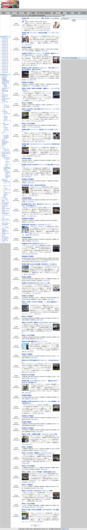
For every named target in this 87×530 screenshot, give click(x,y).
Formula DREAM (5, 210)
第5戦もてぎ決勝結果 (27, 447)
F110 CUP (6, 170)
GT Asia (3, 234)
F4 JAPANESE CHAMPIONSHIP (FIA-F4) (7, 168)
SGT (54, 13)
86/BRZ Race (5, 140)
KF (4, 108)
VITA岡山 (6, 119)
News (4, 13)
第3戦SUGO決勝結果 (27, 354)
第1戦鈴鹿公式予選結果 (28, 218)
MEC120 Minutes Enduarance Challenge (5, 143)
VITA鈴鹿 (6, 117)
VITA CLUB (4, 111)
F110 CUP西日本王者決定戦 (7, 176)
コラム (3, 146)
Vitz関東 (5, 86)
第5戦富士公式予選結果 (28, 296)
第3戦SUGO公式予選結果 (28, 374)
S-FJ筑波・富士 (7, 192)
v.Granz (3, 148)
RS (2, 92)
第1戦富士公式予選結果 (28, 428)
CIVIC (3, 93)
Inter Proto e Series (6, 152)
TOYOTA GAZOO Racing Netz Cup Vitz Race (5, 83)
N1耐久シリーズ (5, 228)
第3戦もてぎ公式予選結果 (28, 123)
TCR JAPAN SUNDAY (6, 138)
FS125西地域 (6, 107)
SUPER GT (4, 197)
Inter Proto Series (5, 202)
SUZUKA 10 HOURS (4, 100)
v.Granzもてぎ (7, 150)
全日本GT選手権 (5, 219)
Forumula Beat (5, 101)
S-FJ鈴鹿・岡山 (7, 181)
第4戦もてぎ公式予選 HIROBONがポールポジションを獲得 (37, 490)
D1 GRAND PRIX (5, 233)
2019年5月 (4, 72)
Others (69, 13)
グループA (4, 225)
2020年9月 (4, 63)
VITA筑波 (6, 116)
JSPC (3, 217)
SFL (18, 13)
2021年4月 (4, 59)
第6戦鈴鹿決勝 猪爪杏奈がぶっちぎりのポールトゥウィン (37, 224)
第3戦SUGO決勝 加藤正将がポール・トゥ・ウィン (34, 341)
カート (3, 103)
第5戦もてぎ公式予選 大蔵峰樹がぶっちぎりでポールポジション (38, 453)
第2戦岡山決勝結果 (26, 158)
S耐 (62, 13)
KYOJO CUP (4, 76)
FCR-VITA (6, 112)
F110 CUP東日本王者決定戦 (7, 173)
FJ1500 (3, 123)
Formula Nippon (5, 203)
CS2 (3, 145)
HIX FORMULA (5, 94)
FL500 (3, 139)
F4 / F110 (40, 13)
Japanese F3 (4, 155)
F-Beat (33, 13)
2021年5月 (4, 57)
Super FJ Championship (5, 180)
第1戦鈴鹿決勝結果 (26, 198)
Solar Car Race (5, 240)
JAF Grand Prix (5, 236)
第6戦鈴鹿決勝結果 (26, 237)
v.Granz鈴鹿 (6, 149)
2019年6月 (4, 70)
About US (65, 529)
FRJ (25, 13)
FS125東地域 (6, 105)
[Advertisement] (27, 5)
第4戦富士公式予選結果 (28, 82)
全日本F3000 (4, 204)
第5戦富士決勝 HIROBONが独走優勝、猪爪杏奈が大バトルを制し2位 (39, 264)
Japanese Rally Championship (5, 91)
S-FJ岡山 (6, 188)
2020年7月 (4, 65)
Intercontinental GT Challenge (6, 89)
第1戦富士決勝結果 (26, 422)
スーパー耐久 (5, 198)
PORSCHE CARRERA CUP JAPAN (5, 231)
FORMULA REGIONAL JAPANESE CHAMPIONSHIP (5, 79)
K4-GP (3, 235)
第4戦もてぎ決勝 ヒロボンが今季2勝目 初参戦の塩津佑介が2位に (39, 472)
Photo (76, 13)
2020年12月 (4, 60)
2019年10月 (4, 66)
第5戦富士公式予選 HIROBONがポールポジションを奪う (36, 283)
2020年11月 (4, 62)
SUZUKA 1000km (5, 238)
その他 (3, 241)
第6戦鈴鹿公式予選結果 (28, 256)
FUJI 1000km (5, 239)
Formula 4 (4, 156)
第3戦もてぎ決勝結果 (27, 103)
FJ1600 (3, 211)
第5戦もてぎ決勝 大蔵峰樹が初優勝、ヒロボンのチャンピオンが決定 (39, 434)
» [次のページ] (39, 525)
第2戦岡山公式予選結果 (28, 179)
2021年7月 (4, 56)
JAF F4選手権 (6, 157)
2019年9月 (4, 67)
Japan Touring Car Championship (6, 224)
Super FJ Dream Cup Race (6, 195)
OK (4, 109)
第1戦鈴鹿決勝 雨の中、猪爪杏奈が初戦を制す (34, 185)
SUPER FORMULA (6, 98)
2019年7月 (4, 69)
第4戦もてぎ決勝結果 (27, 316)
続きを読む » (47, 30)
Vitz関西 (5, 85)
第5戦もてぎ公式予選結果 (28, 466)
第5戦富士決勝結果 (26, 277)
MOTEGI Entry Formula (5, 97)
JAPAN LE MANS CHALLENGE (5, 213)
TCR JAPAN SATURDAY (6, 136)
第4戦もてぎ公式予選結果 (28, 335)
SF (11, 13)
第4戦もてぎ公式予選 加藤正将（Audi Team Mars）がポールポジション (40, 322)
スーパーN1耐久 (5, 227)
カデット (5, 104)
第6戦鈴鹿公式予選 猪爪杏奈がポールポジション (34, 243)
